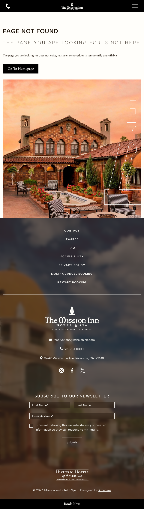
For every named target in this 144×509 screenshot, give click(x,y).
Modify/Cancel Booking (72, 273)
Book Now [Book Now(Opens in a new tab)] (72, 504)
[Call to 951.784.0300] (72, 349)
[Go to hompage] (72, 10)
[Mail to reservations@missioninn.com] (72, 340)
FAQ (72, 248)
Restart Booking (71, 282)
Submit (72, 442)
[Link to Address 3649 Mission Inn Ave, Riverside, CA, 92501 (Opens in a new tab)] (72, 358)
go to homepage (21, 68)
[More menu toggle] (135, 5)
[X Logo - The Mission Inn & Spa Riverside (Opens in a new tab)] (82, 371)
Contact (72, 230)
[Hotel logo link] (72, 318)
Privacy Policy (72, 265)
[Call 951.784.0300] (8, 6)
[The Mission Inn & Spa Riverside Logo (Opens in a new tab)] (72, 479)
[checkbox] (31, 426)
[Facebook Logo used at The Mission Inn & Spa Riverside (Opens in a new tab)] (72, 371)
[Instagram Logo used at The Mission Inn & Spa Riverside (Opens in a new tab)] (61, 371)
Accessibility (72, 256)
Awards (71, 239)
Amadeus (104, 490)
